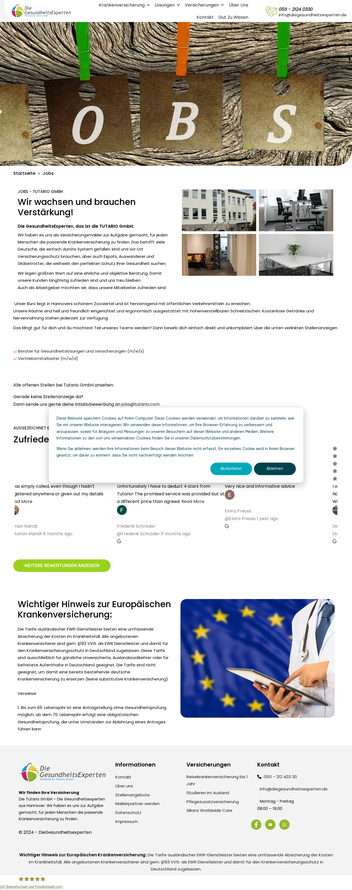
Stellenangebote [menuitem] (132, 795)
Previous (10, 498)
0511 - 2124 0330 (296, 9)
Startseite (24, 173)
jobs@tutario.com (141, 404)
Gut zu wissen (233, 17)
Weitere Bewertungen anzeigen (61, 565)
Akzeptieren (231, 468)
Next (341, 498)
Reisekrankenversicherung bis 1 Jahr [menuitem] (217, 780)
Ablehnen (275, 468)
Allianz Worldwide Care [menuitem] (209, 810)
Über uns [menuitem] (124, 786)
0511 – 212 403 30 (280, 777)
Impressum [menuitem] (126, 821)
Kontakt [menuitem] (123, 777)
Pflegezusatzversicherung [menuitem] (212, 802)
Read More (26, 501)
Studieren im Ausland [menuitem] (207, 793)
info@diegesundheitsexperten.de (294, 789)
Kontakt (205, 17)
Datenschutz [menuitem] (128, 812)
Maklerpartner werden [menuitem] (137, 803)
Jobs (48, 173)
